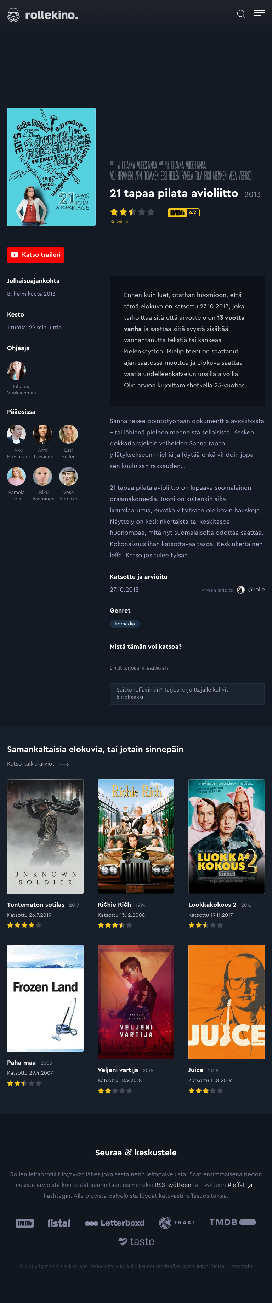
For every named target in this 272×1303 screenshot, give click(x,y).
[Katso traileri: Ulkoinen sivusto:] (35, 255)
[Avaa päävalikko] (259, 13)
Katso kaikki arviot (38, 764)
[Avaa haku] (241, 13)
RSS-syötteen (173, 1185)
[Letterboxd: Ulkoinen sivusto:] (114, 1222)
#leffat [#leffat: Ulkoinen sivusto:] (236, 1185)
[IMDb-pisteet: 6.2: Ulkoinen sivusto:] (184, 214)
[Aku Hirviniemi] (16, 442)
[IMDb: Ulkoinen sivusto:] (25, 1222)
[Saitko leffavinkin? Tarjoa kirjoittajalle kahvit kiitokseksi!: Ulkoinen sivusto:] (187, 694)
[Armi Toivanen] (42, 442)
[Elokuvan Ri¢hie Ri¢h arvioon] (136, 855)
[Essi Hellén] (68, 442)
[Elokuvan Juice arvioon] (226, 1020)
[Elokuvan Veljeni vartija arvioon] (136, 1020)
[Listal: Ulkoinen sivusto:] (57, 1222)
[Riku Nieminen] (42, 484)
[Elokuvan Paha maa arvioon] (45, 1016)
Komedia (125, 623)
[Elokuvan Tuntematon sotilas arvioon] (45, 855)
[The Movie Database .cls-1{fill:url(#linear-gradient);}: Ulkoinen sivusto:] (233, 1222)
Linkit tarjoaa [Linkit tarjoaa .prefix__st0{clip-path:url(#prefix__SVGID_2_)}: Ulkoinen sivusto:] (139, 668)
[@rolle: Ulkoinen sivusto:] (251, 590)
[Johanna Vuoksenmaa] (16, 379)
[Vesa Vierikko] (68, 484)
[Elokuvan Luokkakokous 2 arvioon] (226, 855)
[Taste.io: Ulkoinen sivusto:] (136, 1242)
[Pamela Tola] (16, 484)
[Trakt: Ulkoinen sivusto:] (179, 1223)
